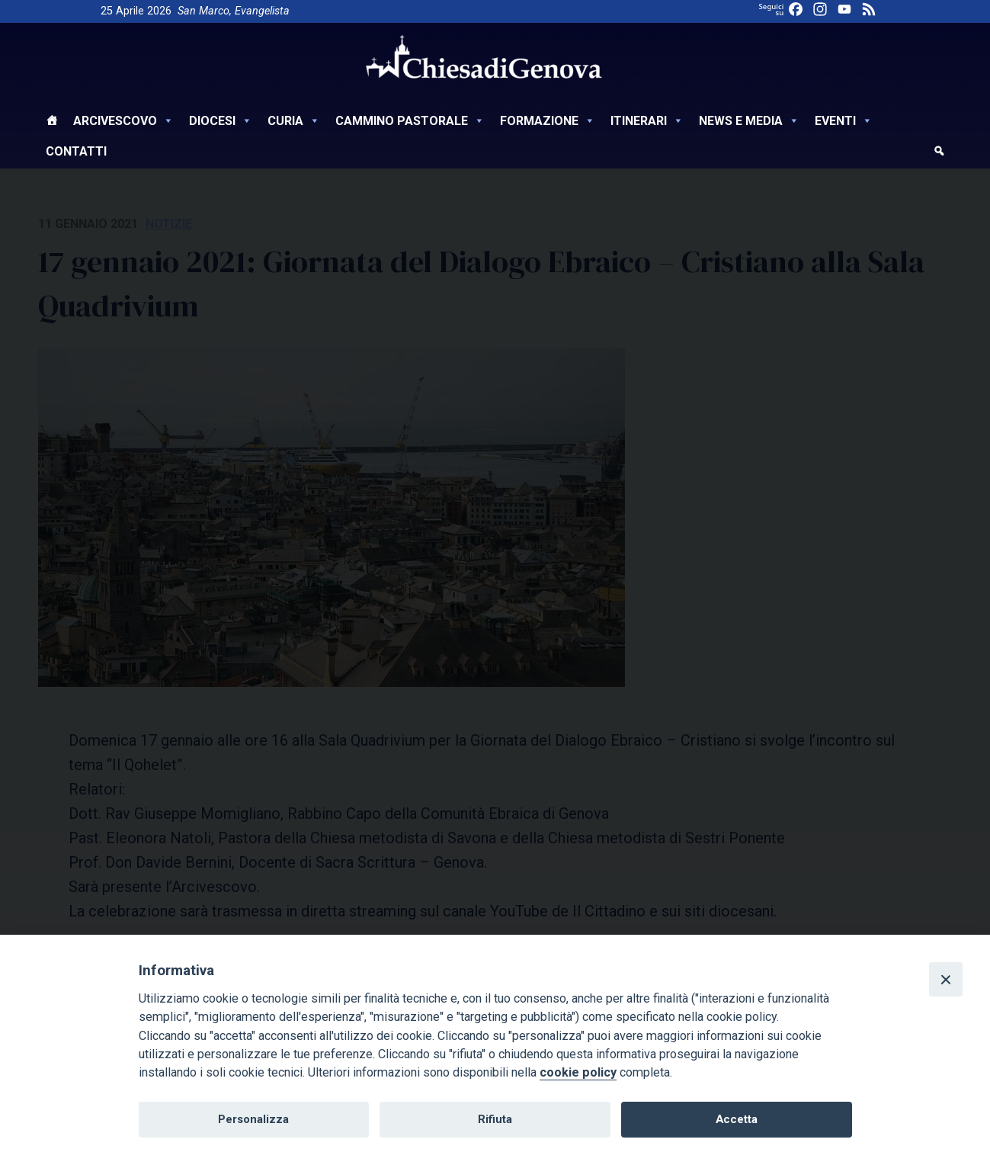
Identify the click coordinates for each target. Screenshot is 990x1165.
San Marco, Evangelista (234, 11)
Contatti (76, 151)
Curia (294, 121)
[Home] (52, 123)
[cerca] (939, 153)
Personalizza (253, 1119)
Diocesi (220, 121)
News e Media (749, 121)
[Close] (946, 979)
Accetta (737, 1119)
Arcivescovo (123, 121)
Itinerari (647, 121)
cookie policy (578, 1072)
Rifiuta (495, 1119)
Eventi (844, 121)
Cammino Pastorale (410, 121)
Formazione (547, 121)
